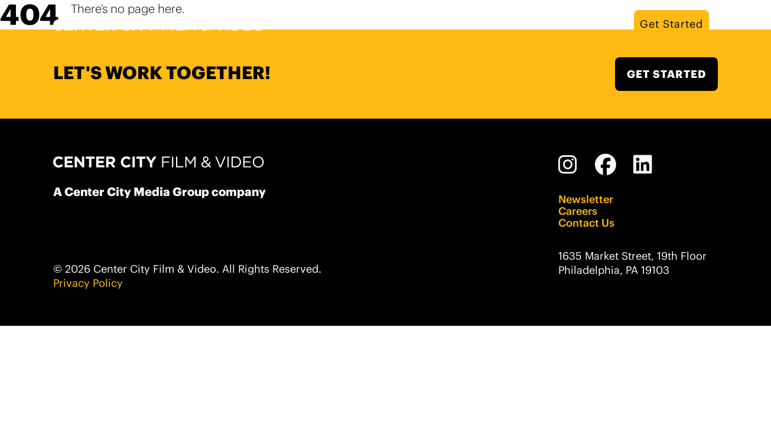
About (499, 24)
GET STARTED (666, 74)
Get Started (671, 24)
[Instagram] (568, 164)
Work (601, 24)
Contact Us (586, 223)
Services (551, 24)
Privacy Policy (88, 283)
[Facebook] (606, 164)
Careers (577, 211)
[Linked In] (643, 164)
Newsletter (585, 199)
